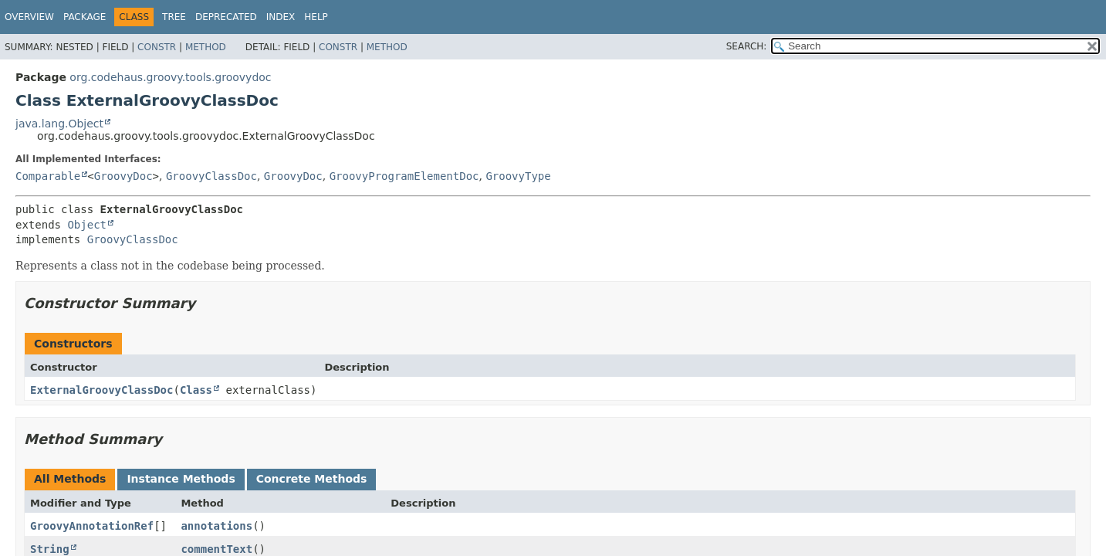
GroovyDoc (123, 176)
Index (281, 17)
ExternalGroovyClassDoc (101, 390)
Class (196, 390)
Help (316, 17)
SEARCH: (746, 46)
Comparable (47, 176)
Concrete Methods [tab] (311, 479)
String (49, 549)
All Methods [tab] (70, 479)
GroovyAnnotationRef (92, 526)
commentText (216, 549)
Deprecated (226, 17)
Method (205, 47)
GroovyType (517, 176)
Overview (29, 17)
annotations (216, 526)
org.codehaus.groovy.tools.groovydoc (170, 77)
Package (84, 17)
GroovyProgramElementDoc (404, 176)
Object (87, 225)
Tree (174, 17)
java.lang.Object (59, 123)
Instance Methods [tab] (181, 479)
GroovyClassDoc (211, 176)
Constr (156, 47)
